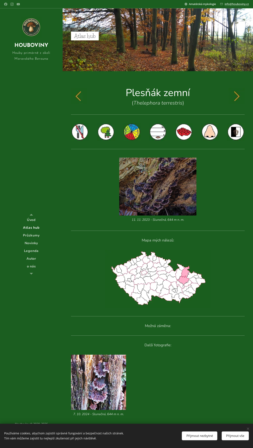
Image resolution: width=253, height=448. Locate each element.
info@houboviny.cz (237, 4)
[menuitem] (31, 220)
